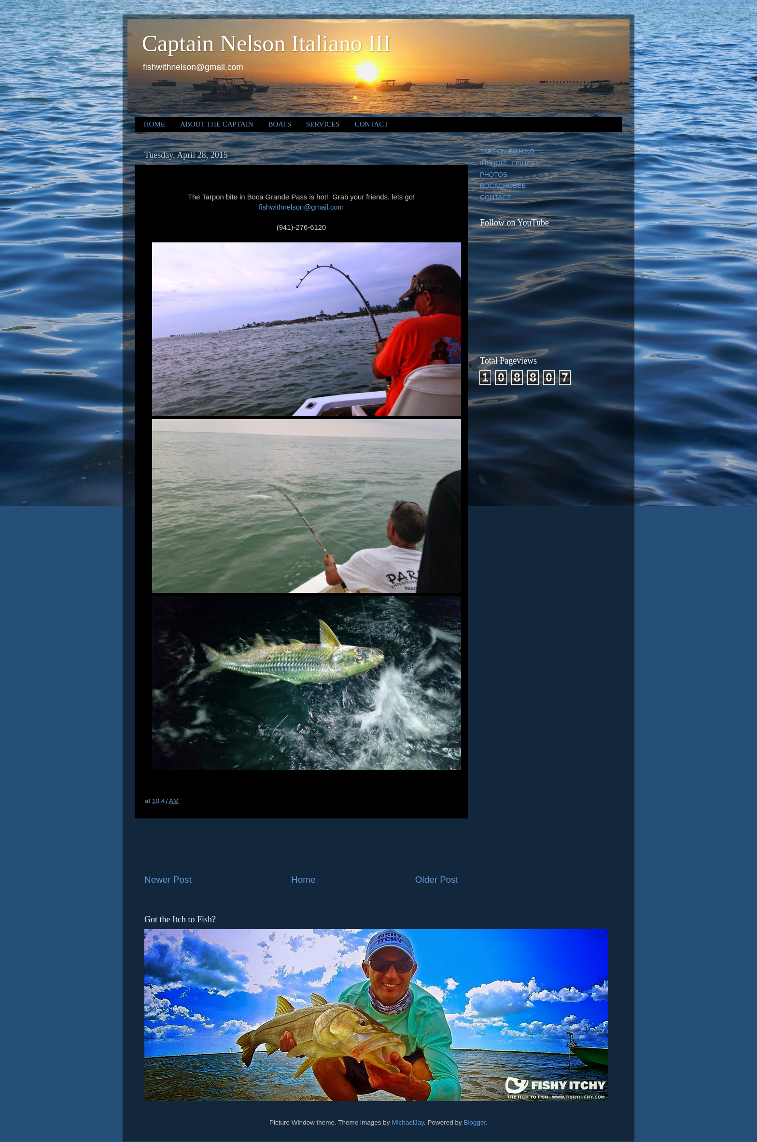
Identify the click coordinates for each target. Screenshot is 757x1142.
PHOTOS (493, 174)
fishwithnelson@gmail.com (301, 207)
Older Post (436, 879)
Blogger (474, 1122)
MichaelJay (408, 1122)
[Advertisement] (301, 846)
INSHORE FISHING (509, 163)
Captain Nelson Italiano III (266, 43)
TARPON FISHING (507, 151)
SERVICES (323, 124)
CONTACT (372, 124)
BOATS (280, 124)
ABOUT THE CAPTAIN (216, 124)
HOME (154, 124)
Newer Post (168, 879)
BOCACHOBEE (503, 185)
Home (303, 879)
